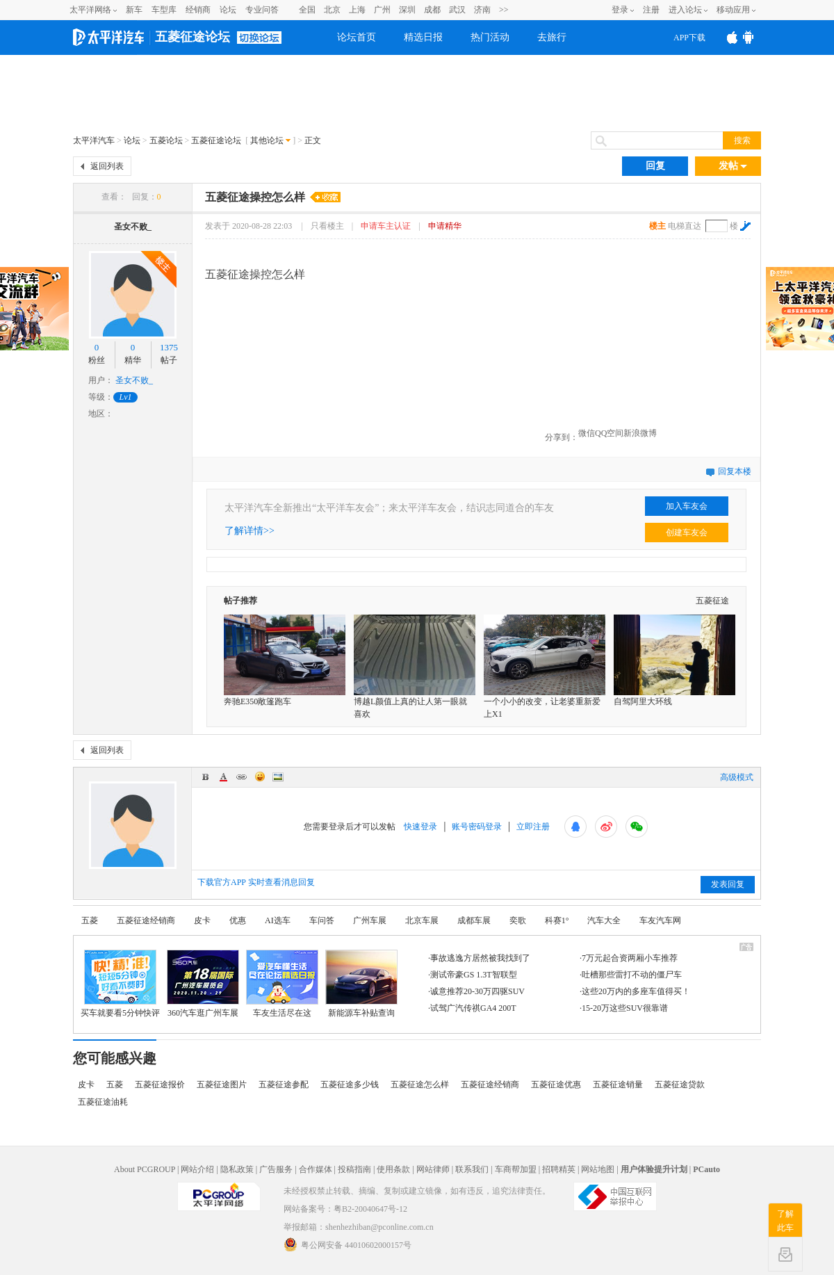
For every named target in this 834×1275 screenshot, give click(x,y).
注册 (651, 10)
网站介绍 (197, 1169)
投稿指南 (354, 1169)
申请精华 (444, 226)
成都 (432, 10)
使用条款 (393, 1169)
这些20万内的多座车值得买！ (636, 991)
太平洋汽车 (94, 140)
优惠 (237, 920)
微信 (586, 433)
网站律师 (433, 1169)
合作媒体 (315, 1169)
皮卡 (202, 920)
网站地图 (597, 1169)
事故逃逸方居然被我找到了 (480, 958)
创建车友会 (687, 532)
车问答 (321, 920)
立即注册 (533, 826)
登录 (620, 10)
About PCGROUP (144, 1169)
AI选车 (278, 920)
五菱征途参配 (284, 1084)
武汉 (457, 10)
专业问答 (262, 10)
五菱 (89, 920)
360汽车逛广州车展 (202, 1013)
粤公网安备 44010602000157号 (347, 1244)
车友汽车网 (660, 920)
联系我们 (472, 1169)
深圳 (407, 10)
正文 (312, 140)
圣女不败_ (133, 227)
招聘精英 (558, 1169)
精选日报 (423, 37)
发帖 (733, 166)
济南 (482, 10)
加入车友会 (687, 506)
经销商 (198, 10)
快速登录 (420, 826)
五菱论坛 (166, 140)
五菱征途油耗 (103, 1102)
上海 (357, 10)
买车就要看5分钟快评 (120, 1013)
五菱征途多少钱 (349, 1084)
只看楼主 (328, 226)
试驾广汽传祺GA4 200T (473, 1008)
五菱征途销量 (618, 1084)
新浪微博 (640, 433)
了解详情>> (249, 531)
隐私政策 (237, 1169)
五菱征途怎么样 (420, 1084)
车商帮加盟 (516, 1169)
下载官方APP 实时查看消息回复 (256, 882)
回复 (655, 166)
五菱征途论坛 (192, 37)
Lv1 (126, 397)
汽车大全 (604, 920)
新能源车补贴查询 (361, 1013)
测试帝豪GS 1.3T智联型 (473, 975)
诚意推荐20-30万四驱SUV (477, 991)
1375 (169, 347)
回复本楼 (734, 471)
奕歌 (517, 920)
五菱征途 (712, 601)
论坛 (228, 10)
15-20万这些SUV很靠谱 (625, 1008)
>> (504, 10)
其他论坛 (267, 140)
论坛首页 (356, 37)
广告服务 (276, 1169)
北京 (332, 10)
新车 (134, 10)
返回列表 (107, 166)
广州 (382, 10)
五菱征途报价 (160, 1084)
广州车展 (369, 920)
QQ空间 (609, 433)
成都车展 (474, 920)
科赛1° (557, 920)
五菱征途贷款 (680, 1084)
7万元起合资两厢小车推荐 (630, 958)
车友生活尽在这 (282, 1013)
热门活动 (490, 37)
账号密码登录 (477, 826)
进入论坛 (685, 10)
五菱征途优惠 (556, 1084)
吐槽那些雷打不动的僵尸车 (632, 975)
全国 (307, 10)
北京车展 (422, 920)
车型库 (164, 10)
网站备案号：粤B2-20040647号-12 (345, 1209)
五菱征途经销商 (146, 920)
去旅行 (551, 37)
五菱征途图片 (222, 1084)
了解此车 (785, 1221)
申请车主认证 (386, 226)
